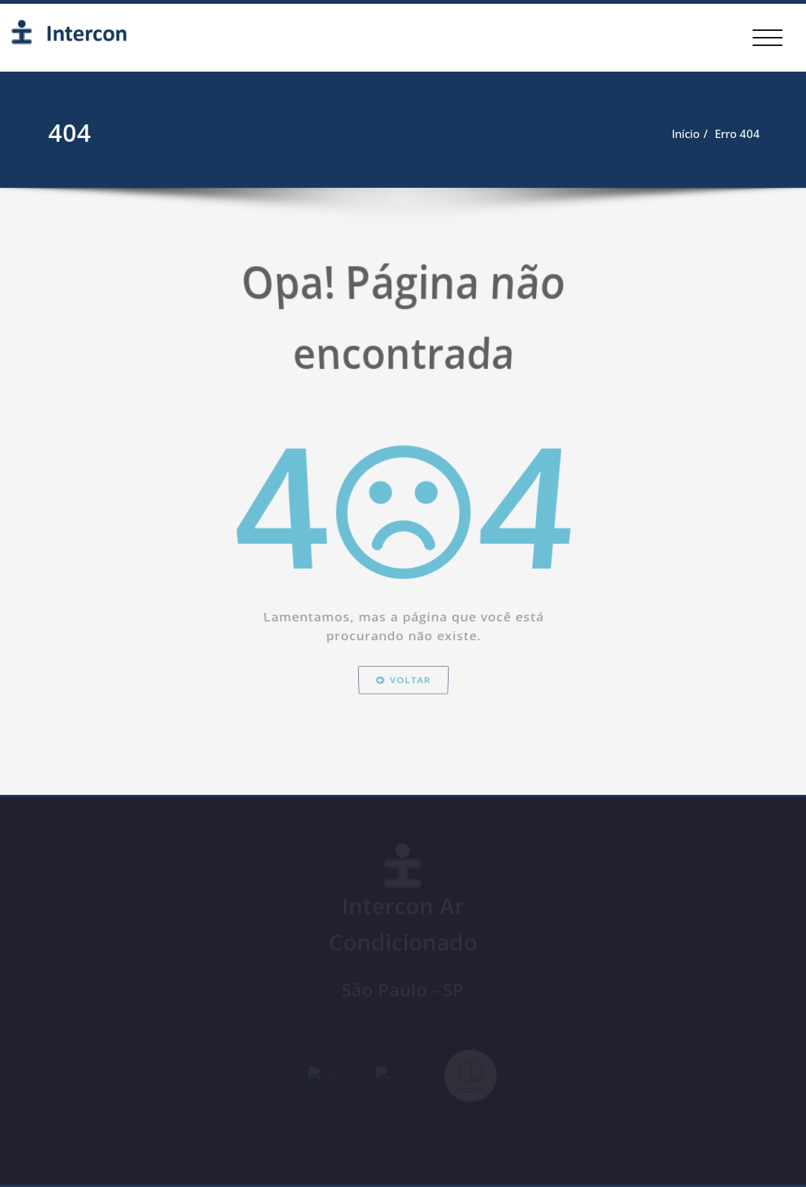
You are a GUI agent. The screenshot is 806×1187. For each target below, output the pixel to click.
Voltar (403, 716)
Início (685, 133)
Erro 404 (736, 133)
